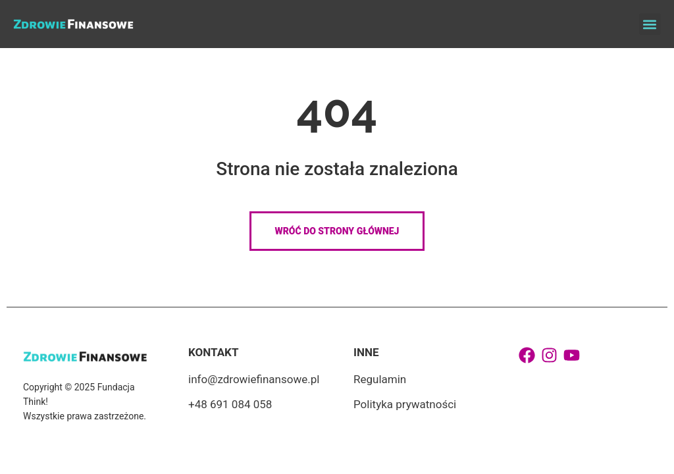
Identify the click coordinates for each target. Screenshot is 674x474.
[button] (650, 24)
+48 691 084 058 (230, 404)
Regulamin (379, 379)
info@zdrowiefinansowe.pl (253, 379)
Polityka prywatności (404, 404)
